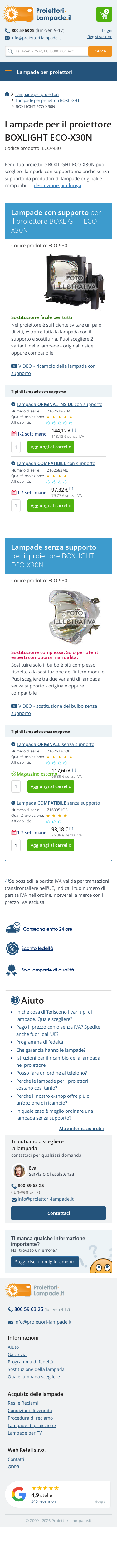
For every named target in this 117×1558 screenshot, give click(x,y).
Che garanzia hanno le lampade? (50, 1050)
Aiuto (13, 1347)
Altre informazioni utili (81, 1128)
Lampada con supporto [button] (56, 404)
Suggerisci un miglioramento (45, 1262)
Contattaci (58, 1213)
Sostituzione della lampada (36, 1369)
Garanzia (17, 1354)
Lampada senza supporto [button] (52, 744)
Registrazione (99, 36)
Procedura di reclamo (30, 1418)
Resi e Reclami (23, 1403)
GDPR (13, 1467)
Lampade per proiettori (37, 94)
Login (107, 30)
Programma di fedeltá (39, 1042)
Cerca (100, 51)
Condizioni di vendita (30, 1410)
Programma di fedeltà (30, 1362)
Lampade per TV (25, 1433)
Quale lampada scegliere (34, 1377)
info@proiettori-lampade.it (33, 38)
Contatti (16, 1459)
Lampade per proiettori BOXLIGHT (48, 100)
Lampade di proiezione (32, 1425)
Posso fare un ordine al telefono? (51, 1073)
